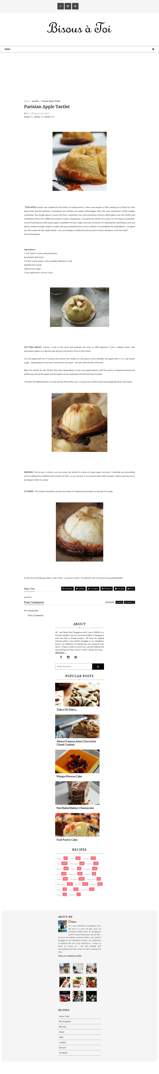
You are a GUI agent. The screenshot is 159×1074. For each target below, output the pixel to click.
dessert (59, 869)
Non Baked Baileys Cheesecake (75, 808)
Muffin (59, 879)
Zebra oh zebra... (67, 709)
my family (73, 879)
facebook (129, 602)
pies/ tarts (84, 890)
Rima (73, 922)
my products (91, 879)
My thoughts (61, 884)
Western (72, 895)
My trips (78, 884)
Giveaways (87, 869)
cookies (89, 864)
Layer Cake (72, 874)
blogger (110, 602)
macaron (88, 874)
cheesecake (74, 864)
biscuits (59, 858)
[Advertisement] (79, 79)
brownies (86, 858)
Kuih (58, 874)
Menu (8, 49)
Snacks (59, 895)
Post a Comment (35, 615)
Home (26, 101)
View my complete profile (69, 955)
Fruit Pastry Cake (67, 839)
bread (72, 858)
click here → (60, 652)
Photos (59, 890)
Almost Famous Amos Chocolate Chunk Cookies (76, 743)
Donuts (73, 869)
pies (70, 890)
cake (58, 864)
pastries (93, 884)
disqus (119, 602)
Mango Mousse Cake (69, 776)
